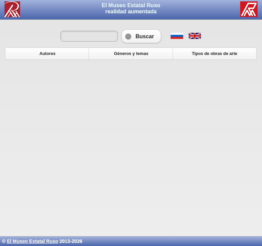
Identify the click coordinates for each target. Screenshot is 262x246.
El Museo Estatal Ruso (32, 241)
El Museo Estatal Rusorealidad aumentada (131, 8)
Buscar (141, 36)
